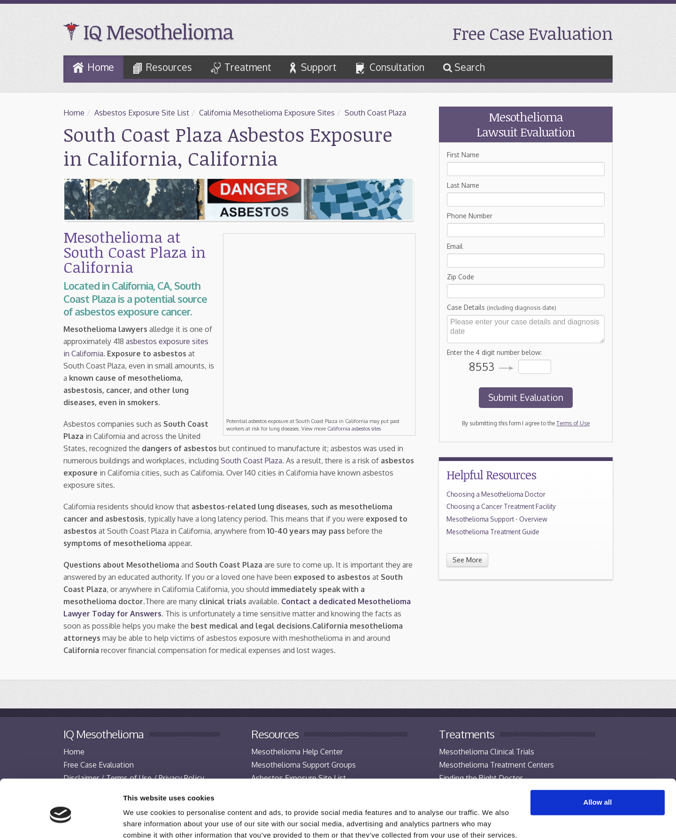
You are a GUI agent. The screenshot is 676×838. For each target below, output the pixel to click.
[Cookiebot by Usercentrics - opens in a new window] (61, 820)
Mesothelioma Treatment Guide (492, 532)
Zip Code (460, 277)
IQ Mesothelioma (158, 31)
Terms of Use (573, 423)
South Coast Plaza (375, 112)
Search (464, 67)
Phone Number (469, 216)
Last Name (463, 185)
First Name (463, 155)
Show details (145, 819)
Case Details (501, 307)
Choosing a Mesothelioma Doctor (495, 494)
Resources (162, 67)
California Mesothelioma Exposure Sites (267, 112)
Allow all (598, 761)
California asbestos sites (354, 428)
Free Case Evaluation (533, 33)
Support (313, 67)
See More (467, 560)
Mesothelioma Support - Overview (496, 519)
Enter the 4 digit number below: (494, 352)
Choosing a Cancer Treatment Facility (501, 506)
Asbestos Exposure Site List (141, 112)
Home (93, 67)
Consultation (389, 68)
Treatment (241, 67)
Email (455, 246)
